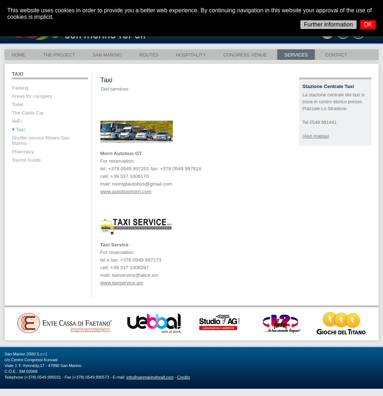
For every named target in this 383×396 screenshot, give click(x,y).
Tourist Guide (26, 160)
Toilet (18, 104)
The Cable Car (28, 113)
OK (368, 24)
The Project (59, 55)
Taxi (20, 129)
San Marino (107, 55)
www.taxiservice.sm (121, 282)
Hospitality (191, 55)
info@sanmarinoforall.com (150, 377)
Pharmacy (23, 151)
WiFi (17, 121)
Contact (336, 55)
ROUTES (148, 55)
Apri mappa (316, 136)
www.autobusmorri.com (125, 191)
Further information (328, 24)
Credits (183, 377)
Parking (20, 88)
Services (296, 55)
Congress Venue (245, 55)
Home (18, 55)
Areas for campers (32, 96)
